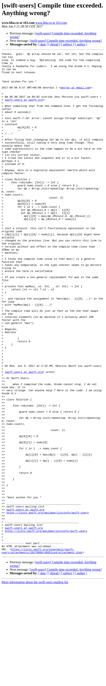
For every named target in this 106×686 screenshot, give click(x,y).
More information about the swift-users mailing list (35, 682)
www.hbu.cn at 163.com (51, 22)
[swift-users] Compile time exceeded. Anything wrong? (66, 40)
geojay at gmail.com (75, 95)
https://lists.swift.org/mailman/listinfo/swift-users (47, 605)
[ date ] (43, 44)
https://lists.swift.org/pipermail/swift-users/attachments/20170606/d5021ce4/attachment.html (42, 650)
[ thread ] (54, 44)
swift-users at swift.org (24, 109)
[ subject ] (67, 44)
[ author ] (81, 44)
